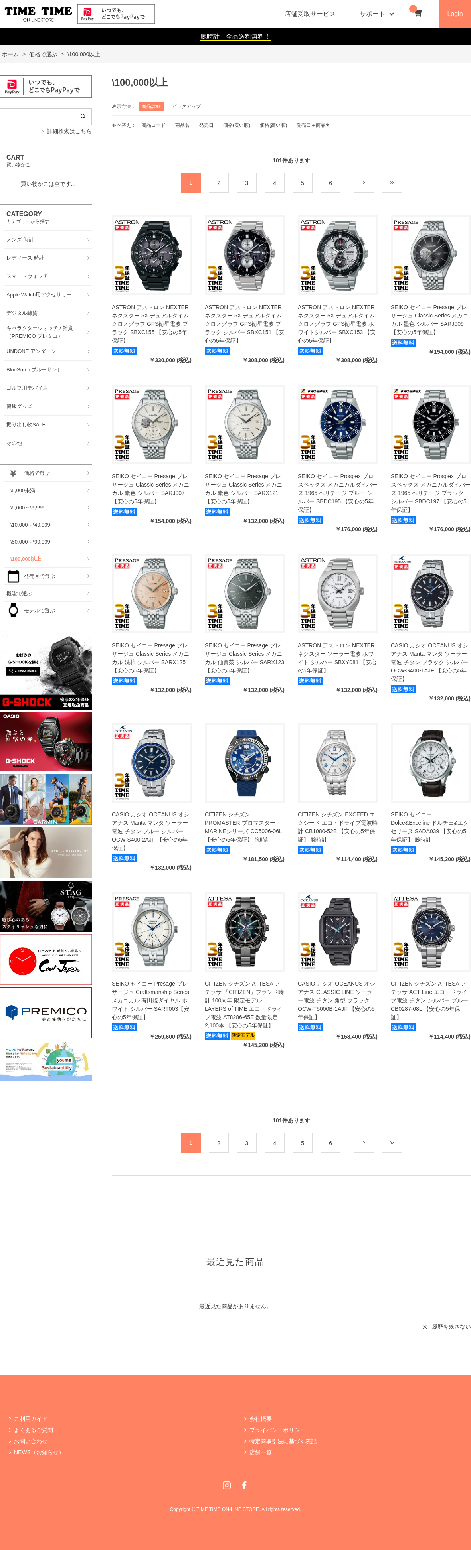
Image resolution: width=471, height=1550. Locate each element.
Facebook (244, 1485)
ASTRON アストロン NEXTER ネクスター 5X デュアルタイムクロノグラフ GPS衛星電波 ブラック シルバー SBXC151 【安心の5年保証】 (244, 324)
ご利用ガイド (30, 1419)
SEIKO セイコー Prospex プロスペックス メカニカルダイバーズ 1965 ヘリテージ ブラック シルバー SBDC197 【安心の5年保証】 (431, 493)
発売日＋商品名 (313, 125)
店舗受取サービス (310, 13)
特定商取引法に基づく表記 (283, 1441)
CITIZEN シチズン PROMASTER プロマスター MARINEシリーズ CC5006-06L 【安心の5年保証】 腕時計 (243, 827)
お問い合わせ (30, 1441)
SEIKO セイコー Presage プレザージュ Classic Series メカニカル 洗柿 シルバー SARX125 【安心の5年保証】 (150, 658)
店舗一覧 (260, 1452)
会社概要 (260, 1419)
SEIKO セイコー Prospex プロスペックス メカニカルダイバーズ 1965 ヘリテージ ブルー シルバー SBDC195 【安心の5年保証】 (338, 493)
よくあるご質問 (33, 1430)
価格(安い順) (236, 125)
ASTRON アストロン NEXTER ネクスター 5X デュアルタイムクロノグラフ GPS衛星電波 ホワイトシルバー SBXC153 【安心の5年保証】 (337, 324)
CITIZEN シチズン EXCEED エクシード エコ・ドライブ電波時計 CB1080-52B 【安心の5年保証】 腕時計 (338, 827)
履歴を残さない (451, 1326)
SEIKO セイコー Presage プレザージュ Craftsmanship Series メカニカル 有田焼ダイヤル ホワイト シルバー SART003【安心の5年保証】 (150, 1000)
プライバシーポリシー (277, 1430)
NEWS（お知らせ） (39, 1452)
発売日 (206, 125)
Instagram (227, 1485)
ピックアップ (186, 106)
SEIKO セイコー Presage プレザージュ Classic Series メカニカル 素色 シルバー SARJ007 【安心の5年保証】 (150, 489)
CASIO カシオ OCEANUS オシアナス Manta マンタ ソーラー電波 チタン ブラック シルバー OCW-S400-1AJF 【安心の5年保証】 (429, 662)
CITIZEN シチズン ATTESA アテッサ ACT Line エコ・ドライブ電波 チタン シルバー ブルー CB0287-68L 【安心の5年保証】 (429, 1000)
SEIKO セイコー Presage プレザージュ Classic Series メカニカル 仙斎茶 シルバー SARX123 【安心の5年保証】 (244, 658)
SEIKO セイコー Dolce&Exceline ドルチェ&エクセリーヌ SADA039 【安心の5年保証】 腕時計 (430, 827)
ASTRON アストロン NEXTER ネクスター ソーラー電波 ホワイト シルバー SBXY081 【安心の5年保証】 (337, 658)
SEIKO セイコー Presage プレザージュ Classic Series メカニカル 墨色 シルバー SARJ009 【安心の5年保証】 (429, 319)
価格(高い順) (273, 125)
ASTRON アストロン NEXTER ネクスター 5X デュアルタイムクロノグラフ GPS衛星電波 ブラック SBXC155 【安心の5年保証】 (150, 324)
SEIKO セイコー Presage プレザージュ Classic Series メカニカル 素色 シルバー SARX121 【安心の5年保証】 (243, 489)
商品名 (182, 125)
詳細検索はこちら (69, 131)
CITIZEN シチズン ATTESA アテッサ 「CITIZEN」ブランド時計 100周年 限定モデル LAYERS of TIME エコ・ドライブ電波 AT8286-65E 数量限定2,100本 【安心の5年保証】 (244, 1004)
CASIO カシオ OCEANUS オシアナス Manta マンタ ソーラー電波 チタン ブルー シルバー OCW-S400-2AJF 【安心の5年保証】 (150, 831)
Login (455, 13)
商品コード (154, 125)
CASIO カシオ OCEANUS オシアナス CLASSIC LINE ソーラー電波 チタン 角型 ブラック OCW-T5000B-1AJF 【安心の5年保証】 (336, 1000)
